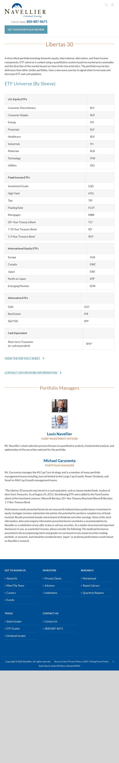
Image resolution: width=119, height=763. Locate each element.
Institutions (51, 592)
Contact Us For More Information (31, 372)
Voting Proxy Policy (99, 661)
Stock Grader (14, 621)
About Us (12, 578)
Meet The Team (15, 585)
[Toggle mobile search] (106, 4)
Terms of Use (60, 661)
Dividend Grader (16, 635)
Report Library (91, 585)
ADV (85, 661)
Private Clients (53, 578)
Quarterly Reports (93, 592)
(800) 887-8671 (54, 628)
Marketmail (89, 578)
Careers (11, 592)
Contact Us (51, 621)
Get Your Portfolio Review (26, 29)
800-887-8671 (37, 21)
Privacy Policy (75, 661)
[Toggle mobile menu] (112, 4)
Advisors (50, 585)
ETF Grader (13, 628)
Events (10, 600)
